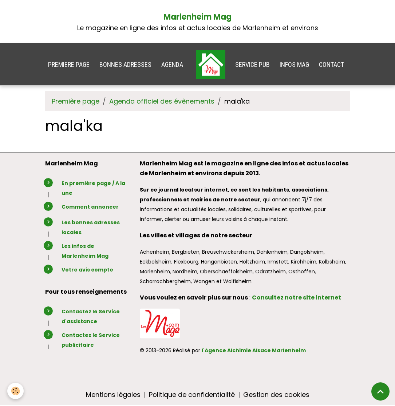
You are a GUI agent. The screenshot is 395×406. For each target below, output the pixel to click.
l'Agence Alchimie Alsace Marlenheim (254, 350)
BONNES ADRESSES (125, 64)
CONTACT (331, 64)
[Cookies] (15, 391)
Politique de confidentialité (192, 394)
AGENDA (172, 64)
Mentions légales (113, 394)
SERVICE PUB (252, 64)
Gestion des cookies (276, 394)
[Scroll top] (380, 391)
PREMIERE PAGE (69, 64)
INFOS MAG (294, 64)
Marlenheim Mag (197, 17)
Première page (75, 101)
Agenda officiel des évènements (161, 101)
